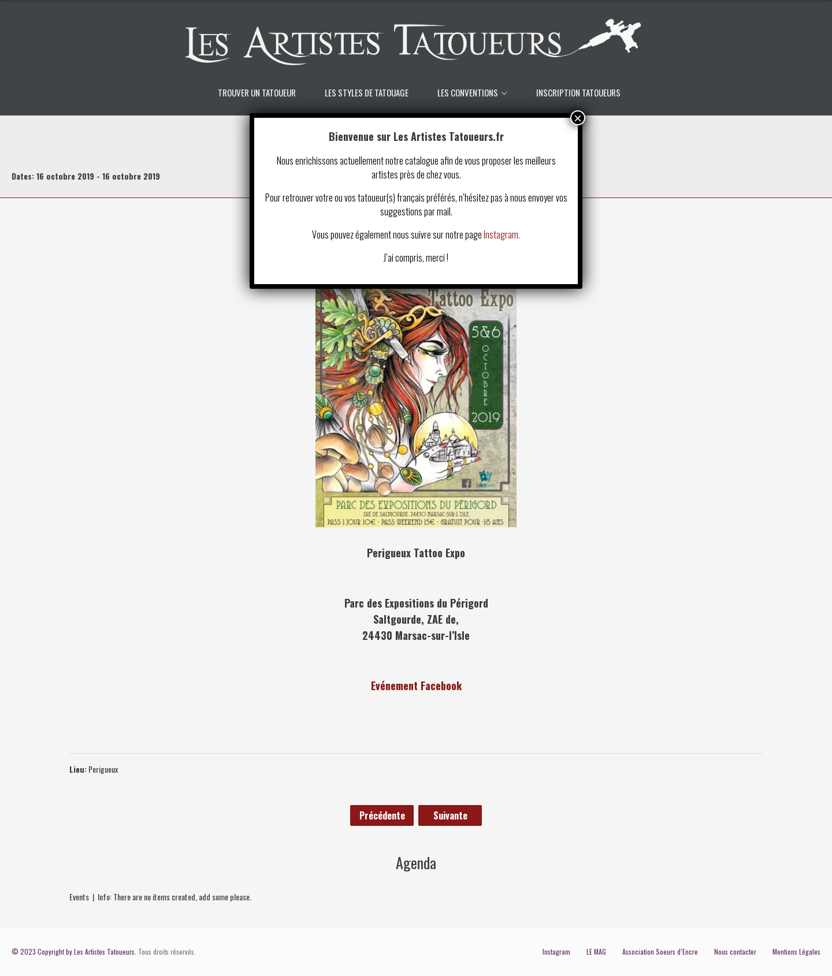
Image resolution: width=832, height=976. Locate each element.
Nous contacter (735, 951)
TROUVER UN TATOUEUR (257, 92)
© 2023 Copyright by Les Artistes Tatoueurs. (74, 951)
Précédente (382, 815)
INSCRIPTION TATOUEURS (578, 92)
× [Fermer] (578, 117)
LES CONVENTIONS (467, 92)
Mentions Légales (796, 951)
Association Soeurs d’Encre (660, 951)
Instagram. (502, 234)
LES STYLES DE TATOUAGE (366, 92)
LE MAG (596, 951)
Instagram (556, 951)
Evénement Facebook (416, 685)
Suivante (450, 815)
